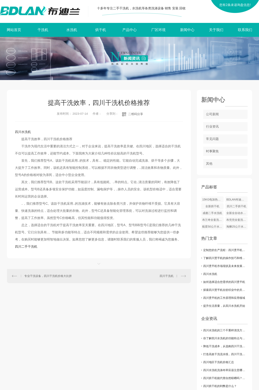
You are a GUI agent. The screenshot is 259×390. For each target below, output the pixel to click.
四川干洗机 (167, 276)
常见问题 (212, 139)
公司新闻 (212, 114)
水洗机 (71, 30)
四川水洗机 (23, 132)
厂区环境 (158, 30)
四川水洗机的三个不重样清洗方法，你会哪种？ (225, 330)
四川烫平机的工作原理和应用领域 (224, 297)
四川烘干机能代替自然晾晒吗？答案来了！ (225, 378)
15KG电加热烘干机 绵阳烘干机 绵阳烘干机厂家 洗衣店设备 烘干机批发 (213, 199)
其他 (209, 163)
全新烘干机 (212, 206)
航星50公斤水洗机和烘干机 (213, 226)
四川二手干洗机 (26, 246)
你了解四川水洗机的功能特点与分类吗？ (225, 338)
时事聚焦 (212, 151)
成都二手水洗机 (212, 213)
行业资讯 (212, 126)
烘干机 (100, 30)
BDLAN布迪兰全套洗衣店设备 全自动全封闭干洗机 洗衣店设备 (237, 199)
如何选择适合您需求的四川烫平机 (224, 281)
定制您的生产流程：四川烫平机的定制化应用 (225, 250)
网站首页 (14, 30)
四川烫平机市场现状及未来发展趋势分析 (225, 266)
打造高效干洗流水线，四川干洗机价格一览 (225, 354)
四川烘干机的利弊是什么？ (220, 386)
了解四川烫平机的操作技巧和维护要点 (225, 258)
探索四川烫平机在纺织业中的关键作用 (225, 289)
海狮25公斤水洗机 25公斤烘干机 (237, 226)
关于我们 (216, 30)
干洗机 (42, 30)
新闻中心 (187, 30)
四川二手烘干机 (236, 206)
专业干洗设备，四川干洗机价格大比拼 (48, 276)
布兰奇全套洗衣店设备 (213, 219)
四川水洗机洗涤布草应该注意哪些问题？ (225, 370)
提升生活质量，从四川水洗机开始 (224, 305)
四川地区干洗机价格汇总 (218, 362)
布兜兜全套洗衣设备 (237, 219)
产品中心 (129, 30)
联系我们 (245, 30)
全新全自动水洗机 (237, 213)
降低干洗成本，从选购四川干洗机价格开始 (225, 346)
